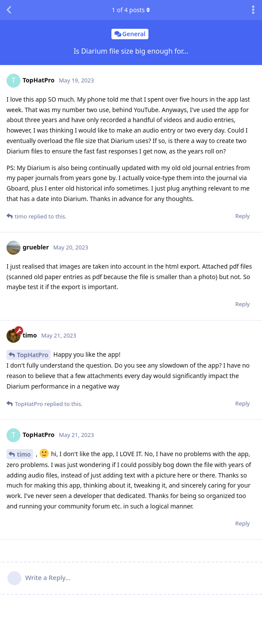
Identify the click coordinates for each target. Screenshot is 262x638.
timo (24, 454)
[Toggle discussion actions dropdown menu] (253, 10)
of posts (131, 10)
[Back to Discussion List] (8, 10)
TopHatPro (32, 355)
